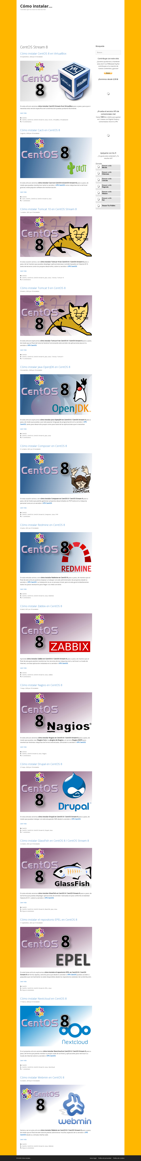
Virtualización (64, 120)
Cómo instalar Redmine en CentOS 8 (42, 525)
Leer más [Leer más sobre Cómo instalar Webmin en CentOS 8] (23, 1139)
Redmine (51, 596)
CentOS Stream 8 (39, 120)
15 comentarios (26, 358)
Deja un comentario (28, 911)
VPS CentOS (60, 185)
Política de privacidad (104, 1158)
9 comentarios (26, 279)
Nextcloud (52, 1067)
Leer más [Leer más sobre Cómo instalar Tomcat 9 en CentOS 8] (23, 350)
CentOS (24, 118)
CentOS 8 (30, 120)
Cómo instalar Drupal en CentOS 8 (41, 764)
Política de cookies (118, 1158)
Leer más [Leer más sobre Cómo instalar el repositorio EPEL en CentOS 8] (23, 981)
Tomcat (54, 277)
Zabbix (51, 675)
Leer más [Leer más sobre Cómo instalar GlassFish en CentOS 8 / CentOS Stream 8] (23, 902)
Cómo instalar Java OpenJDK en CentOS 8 (45, 367)
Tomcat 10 (60, 277)
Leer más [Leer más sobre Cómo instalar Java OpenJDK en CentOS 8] (23, 429)
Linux (46, 120)
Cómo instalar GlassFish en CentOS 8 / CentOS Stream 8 (54, 840)
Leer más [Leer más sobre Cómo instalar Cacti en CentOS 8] (23, 192)
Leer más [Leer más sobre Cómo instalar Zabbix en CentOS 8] (23, 668)
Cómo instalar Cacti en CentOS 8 (40, 130)
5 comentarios (26, 437)
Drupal (47, 830)
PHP (57, 514)
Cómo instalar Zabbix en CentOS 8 (41, 606)
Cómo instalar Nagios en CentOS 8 (41, 685)
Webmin (51, 1146)
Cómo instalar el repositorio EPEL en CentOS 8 (48, 919)
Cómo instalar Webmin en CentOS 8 (42, 1077)
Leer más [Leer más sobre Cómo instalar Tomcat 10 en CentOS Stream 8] (23, 271)
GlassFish (47, 909)
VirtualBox (56, 120)
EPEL (46, 988)
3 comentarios (26, 598)
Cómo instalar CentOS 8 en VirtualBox (43, 53)
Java (46, 277)
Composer (48, 514)
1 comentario (26, 201)
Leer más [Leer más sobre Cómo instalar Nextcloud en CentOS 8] (23, 1060)
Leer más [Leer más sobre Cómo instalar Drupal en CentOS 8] (23, 824)
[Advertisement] (70, 27)
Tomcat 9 (60, 356)
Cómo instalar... (36, 6)
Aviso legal (93, 1158)
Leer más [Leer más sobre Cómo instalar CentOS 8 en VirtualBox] (23, 113)
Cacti (23, 199)
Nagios (44, 753)
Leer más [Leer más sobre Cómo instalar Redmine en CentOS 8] (23, 589)
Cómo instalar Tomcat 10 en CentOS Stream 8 (48, 209)
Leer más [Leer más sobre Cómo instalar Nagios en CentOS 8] (23, 747)
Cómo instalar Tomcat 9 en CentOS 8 (43, 288)
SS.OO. (51, 120)
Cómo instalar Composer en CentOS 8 (43, 446)
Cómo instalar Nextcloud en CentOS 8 (43, 998)
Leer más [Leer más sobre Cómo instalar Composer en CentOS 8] (23, 508)
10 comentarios (26, 122)
